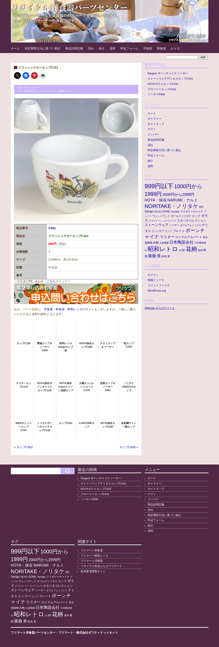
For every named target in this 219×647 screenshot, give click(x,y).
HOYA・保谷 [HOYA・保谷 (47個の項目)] (156, 200)
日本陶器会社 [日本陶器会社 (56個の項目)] (181, 242)
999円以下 (30, 91)
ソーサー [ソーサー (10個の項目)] (174, 225)
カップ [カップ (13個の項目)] (196, 216)
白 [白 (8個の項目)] (180, 250)
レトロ (175, 48)
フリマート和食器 (92, 550)
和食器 (161, 48)
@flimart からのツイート (160, 308)
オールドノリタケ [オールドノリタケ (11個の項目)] (181, 216)
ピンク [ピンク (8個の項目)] (168, 231)
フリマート (65, 632)
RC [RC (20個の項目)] (201, 207)
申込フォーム (129, 48)
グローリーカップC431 (162, 89)
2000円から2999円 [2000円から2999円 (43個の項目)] (178, 194)
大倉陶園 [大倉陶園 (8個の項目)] (164, 242)
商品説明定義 (74, 48)
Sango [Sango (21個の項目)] (149, 211)
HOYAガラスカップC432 (163, 84)
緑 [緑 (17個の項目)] (183, 250)
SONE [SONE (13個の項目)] (166, 211)
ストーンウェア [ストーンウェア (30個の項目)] (156, 225)
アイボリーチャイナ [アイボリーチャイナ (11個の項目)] (191, 211)
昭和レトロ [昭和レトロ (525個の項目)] (163, 249)
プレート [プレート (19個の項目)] (179, 231)
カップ (36, 87)
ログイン (153, 274)
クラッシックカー (47, 91)
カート (152, 113)
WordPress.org (157, 290)
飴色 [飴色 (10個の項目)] (164, 256)
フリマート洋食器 (92, 560)
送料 (113, 48)
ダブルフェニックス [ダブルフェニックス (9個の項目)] (190, 225)
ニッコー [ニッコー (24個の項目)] (158, 231)
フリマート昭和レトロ (94, 555)
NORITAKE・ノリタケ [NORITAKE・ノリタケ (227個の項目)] (172, 206)
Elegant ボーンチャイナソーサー (168, 73)
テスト (152, 129)
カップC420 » (128, 447)
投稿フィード (156, 280)
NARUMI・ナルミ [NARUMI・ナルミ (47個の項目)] (182, 200)
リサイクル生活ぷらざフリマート (101, 566)
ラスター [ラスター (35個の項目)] (167, 237)
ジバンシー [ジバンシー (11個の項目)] (170, 220)
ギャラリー (154, 118)
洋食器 (147, 48)
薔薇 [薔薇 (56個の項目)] (152, 256)
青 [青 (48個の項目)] (159, 256)
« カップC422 (23, 447)
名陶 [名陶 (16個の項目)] (155, 242)
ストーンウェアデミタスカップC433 (170, 78)
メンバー (153, 134)
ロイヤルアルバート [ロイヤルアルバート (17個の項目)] (188, 237)
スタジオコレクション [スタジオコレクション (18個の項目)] (192, 220)
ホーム (15, 48)
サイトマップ (156, 124)
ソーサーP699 (156, 94)
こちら (51, 281)
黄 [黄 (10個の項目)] (168, 256)
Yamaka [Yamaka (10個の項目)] (175, 211)
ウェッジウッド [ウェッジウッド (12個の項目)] (161, 216)
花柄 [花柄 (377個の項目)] (191, 249)
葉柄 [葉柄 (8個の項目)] (200, 250)
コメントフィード (159, 285)
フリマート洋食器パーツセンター (33, 632)
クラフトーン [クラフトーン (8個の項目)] (156, 220)
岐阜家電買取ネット (93, 571)
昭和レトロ (65, 91)
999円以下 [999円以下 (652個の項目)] (159, 185)
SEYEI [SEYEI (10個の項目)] (157, 211)
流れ (91, 48)
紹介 (102, 48)
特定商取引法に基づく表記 (42, 48)
